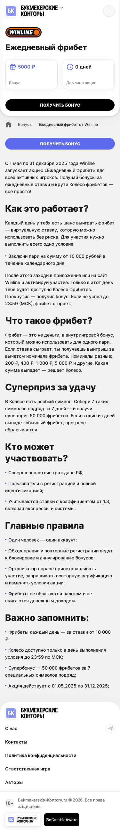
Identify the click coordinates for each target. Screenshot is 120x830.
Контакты (16, 742)
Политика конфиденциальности (40, 755)
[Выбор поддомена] (61, 7)
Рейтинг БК (8, 124)
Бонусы (25, 124)
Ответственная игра (27, 768)
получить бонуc (60, 105)
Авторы (14, 782)
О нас (11, 728)
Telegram (110, 728)
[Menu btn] (109, 11)
